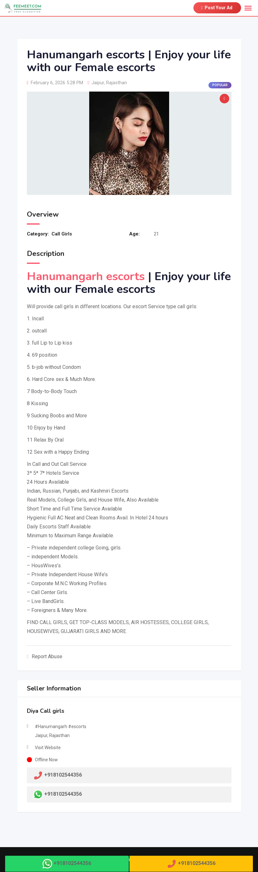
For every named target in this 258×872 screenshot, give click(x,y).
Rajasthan (116, 83)
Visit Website (48, 747)
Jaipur (97, 83)
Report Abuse (45, 656)
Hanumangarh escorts (86, 276)
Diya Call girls (45, 711)
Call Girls (61, 234)
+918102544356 (63, 794)
